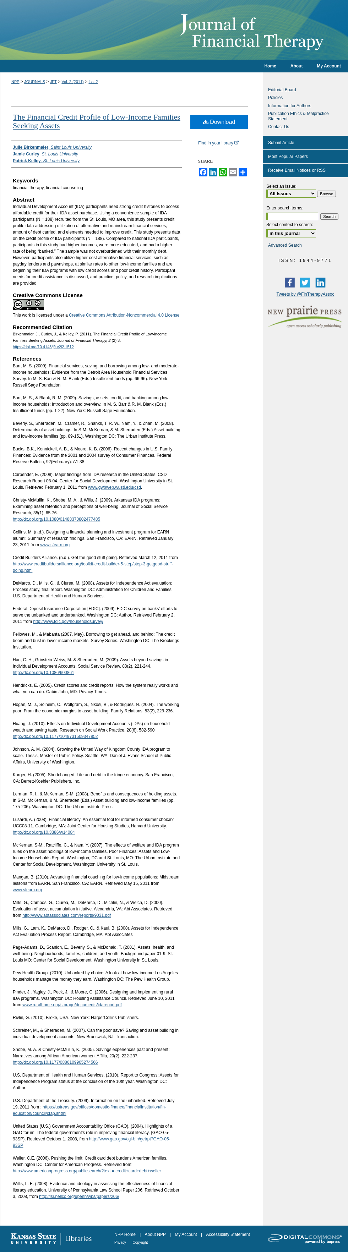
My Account (186, 1234)
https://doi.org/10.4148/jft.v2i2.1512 (43, 347)
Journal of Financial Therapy (174, 30)
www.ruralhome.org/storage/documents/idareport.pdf (71, 1004)
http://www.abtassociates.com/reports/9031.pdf (66, 915)
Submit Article (281, 142)
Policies (275, 97)
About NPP (156, 1234)
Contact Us (278, 126)
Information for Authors (289, 105)
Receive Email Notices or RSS (297, 170)
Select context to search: (289, 224)
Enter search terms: (285, 208)
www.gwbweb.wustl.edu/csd (114, 487)
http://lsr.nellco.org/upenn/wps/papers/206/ (79, 1196)
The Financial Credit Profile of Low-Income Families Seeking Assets (96, 121)
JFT (53, 82)
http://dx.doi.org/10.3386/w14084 (44, 832)
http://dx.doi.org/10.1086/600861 (43, 672)
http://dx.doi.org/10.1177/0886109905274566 (55, 1062)
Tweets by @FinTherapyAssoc (306, 294)
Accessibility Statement (228, 1234)
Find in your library (218, 143)
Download (219, 122)
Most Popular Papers (288, 156)
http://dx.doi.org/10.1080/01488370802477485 (56, 519)
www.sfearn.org (55, 544)
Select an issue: (281, 186)
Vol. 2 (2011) (72, 82)
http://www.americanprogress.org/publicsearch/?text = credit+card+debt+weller (87, 1170)
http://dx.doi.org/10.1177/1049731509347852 (55, 736)
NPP (15, 82)
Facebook (291, 282)
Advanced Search (285, 245)
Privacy (120, 1242)
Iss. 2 (93, 82)
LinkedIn (322, 282)
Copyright (140, 1242)
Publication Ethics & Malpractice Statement (298, 116)
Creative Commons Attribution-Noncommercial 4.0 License (124, 315)
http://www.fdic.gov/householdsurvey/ (68, 621)
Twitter (306, 282)
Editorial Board (282, 89)
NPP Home (125, 1234)
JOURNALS (34, 82)
